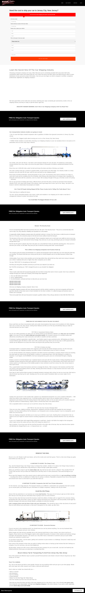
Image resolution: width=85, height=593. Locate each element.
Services (76, 3)
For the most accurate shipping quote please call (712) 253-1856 (42, 14)
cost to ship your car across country (35, 335)
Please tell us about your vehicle (17, 28)
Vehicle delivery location (19, 23)
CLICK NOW (26, 585)
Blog (81, 3)
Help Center (68, 3)
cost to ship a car (34, 469)
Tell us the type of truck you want (18, 38)
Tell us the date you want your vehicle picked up (21, 52)
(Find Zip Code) (14, 19)
